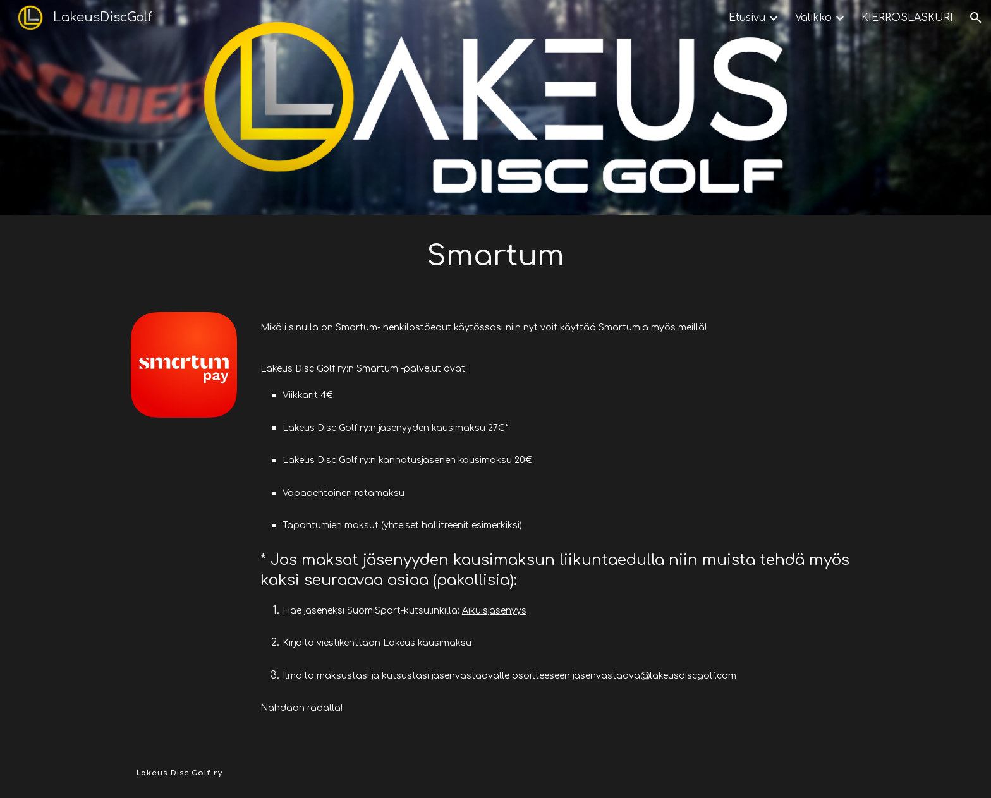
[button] (976, 18)
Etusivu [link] (747, 17)
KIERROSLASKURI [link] (907, 17)
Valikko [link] (813, 17)
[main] (495, 256)
